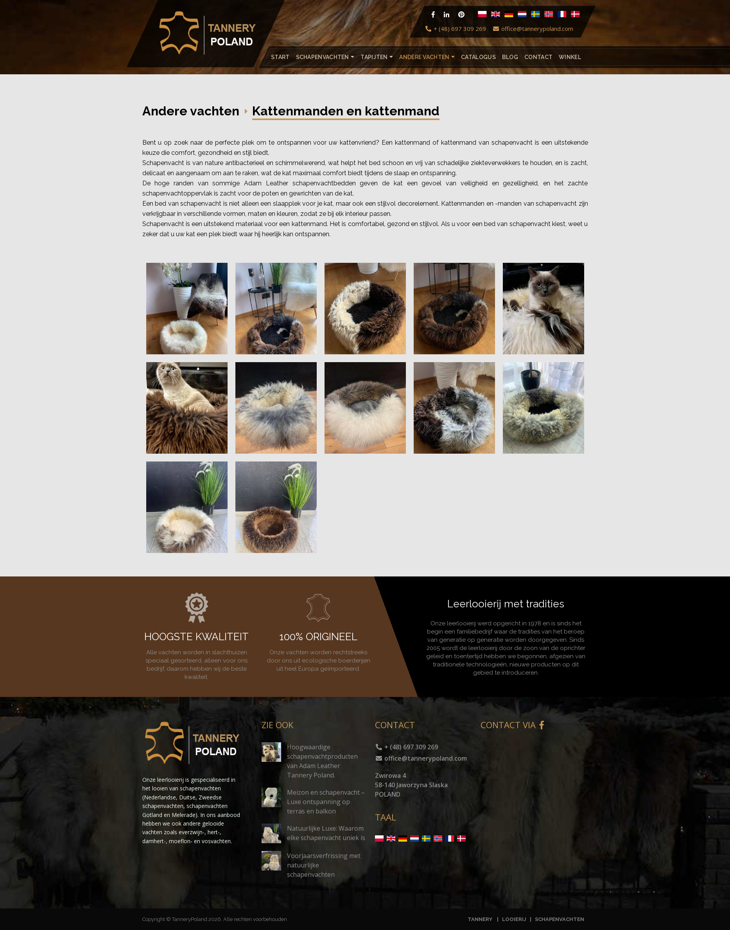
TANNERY (480, 919)
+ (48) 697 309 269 (455, 28)
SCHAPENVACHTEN (559, 919)
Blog (510, 57)
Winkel (570, 57)
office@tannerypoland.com (533, 28)
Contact (538, 57)
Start (280, 57)
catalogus (478, 57)
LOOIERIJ (514, 919)
